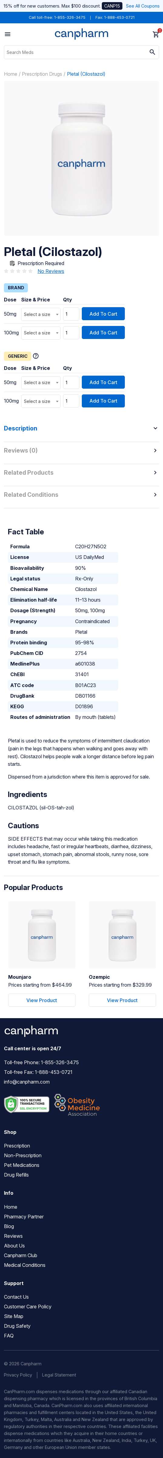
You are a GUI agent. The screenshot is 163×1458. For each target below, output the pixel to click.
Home (10, 74)
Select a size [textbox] (37, 314)
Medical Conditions (24, 1265)
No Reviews (51, 271)
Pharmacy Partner (24, 1217)
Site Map (13, 1316)
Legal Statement (59, 1374)
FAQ (9, 1336)
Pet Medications (21, 1165)
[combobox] (41, 314)
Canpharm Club (20, 1255)
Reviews (13, 1236)
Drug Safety (17, 1326)
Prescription (17, 1146)
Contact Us (16, 1297)
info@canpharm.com (27, 1082)
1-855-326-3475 (69, 17)
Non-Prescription (23, 1155)
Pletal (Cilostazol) (86, 74)
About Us (14, 1246)
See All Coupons (143, 5)
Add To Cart (103, 314)
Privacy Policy (18, 1374)
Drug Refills (16, 1175)
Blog (9, 1226)
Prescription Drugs (42, 74)
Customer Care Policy (28, 1307)
